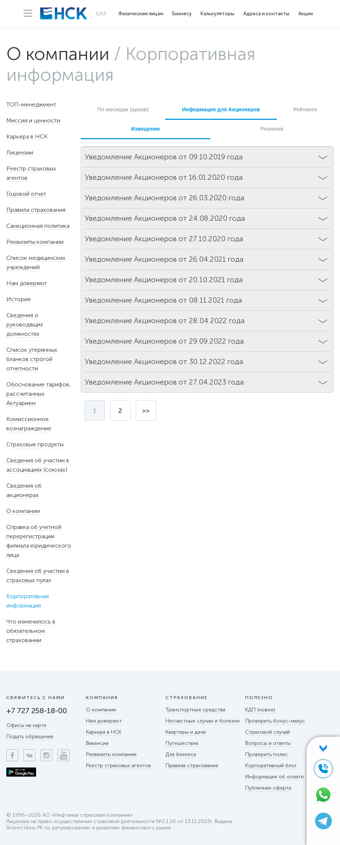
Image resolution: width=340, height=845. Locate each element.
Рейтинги (305, 109)
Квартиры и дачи (186, 732)
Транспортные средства (195, 710)
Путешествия (182, 743)
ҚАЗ (101, 13)
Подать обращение (30, 736)
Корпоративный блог (271, 765)
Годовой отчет (26, 193)
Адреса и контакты (266, 13)
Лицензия (17, 822)
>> (146, 410)
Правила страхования (35, 209)
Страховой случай (267, 732)
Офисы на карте (26, 725)
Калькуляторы (217, 13)
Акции (305, 13)
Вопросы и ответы (268, 743)
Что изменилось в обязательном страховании (30, 631)
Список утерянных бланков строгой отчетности (31, 359)
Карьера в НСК (27, 136)
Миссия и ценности (33, 120)
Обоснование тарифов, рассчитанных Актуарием (38, 393)
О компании (57, 54)
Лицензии (19, 152)
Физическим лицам (140, 13)
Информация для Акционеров (221, 109)
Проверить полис (266, 754)
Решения (271, 129)
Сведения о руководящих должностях (24, 324)
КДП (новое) (260, 710)
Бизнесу (182, 13)
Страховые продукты (35, 444)
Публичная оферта (268, 788)
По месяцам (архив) (123, 109)
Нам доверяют (26, 283)
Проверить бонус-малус (275, 721)
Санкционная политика (38, 225)
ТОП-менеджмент (31, 104)
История (18, 299)
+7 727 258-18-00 (36, 710)
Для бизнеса (181, 754)
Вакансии (97, 743)
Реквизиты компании (35, 241)
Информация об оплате (274, 777)
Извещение (145, 129)
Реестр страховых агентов (118, 765)
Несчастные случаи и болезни (203, 721)
